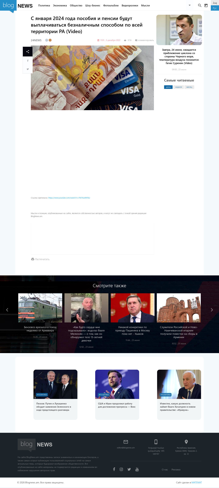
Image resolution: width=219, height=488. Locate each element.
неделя (178, 86)
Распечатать (42, 259)
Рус (215, 8)
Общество (77, 5)
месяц (189, 86)
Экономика (61, 5)
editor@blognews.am (126, 448)
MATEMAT (196, 483)
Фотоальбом (112, 5)
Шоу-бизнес (94, 5)
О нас (165, 470)
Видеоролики (131, 5)
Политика (45, 5)
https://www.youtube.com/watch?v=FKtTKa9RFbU (69, 197)
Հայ (215, 2)
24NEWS (36, 40)
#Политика (42, 395)
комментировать (144, 40)
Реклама (176, 470)
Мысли (146, 5)
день (168, 86)
